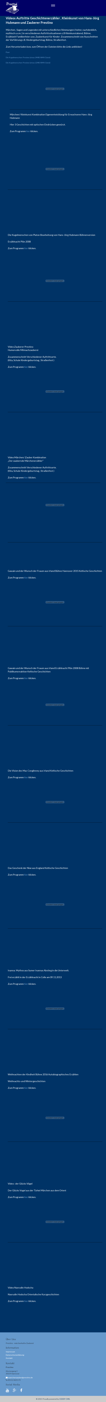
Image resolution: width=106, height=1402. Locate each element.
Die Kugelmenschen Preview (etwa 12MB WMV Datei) (28, 63)
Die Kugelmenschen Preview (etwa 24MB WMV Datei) (28, 57)
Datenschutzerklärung (15, 1355)
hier (28, 131)
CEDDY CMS (64, 1399)
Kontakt (9, 1358)
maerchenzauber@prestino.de (19, 1377)
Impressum (10, 1352)
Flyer (8, 52)
